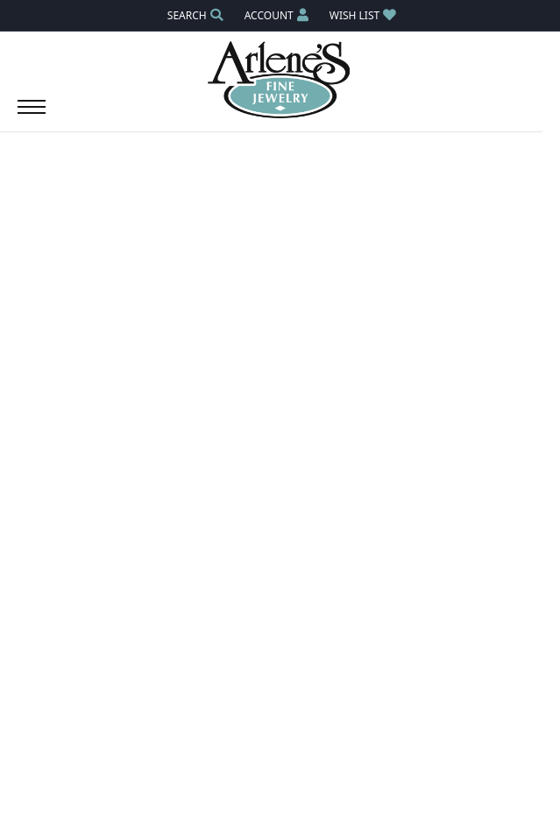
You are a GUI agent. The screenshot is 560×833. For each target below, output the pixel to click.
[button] (193, 15)
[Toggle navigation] (31, 115)
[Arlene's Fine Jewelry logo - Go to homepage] (280, 80)
